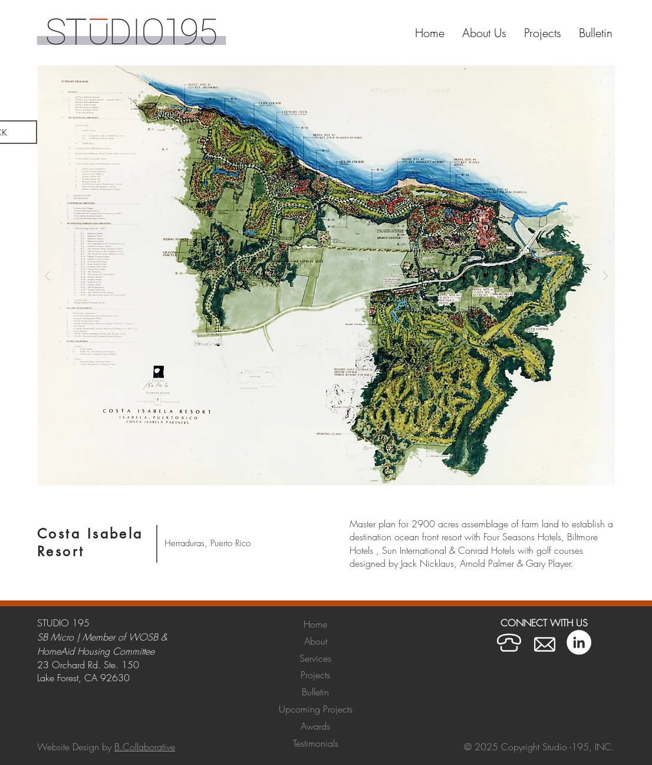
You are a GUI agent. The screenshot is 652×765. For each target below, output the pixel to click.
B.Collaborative (144, 746)
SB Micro (55, 637)
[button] (542, 33)
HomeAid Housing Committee (95, 651)
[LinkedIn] (579, 642)
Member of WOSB (120, 637)
